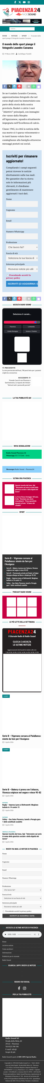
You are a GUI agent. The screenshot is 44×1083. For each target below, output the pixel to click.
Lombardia (31, 327)
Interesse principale (15, 264)
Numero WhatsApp (15, 231)
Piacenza (13, 327)
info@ (14, 1049)
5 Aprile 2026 (8, 742)
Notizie (14, 36)
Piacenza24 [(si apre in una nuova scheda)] (30, 469)
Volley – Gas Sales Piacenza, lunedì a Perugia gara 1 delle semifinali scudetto (21, 820)
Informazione (6, 953)
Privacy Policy (20, 1081)
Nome (9, 199)
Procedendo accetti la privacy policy (18, 276)
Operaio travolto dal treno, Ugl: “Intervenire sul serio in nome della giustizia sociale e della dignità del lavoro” (22, 836)
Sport (22, 512)
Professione (11, 242)
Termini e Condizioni (32, 1081)
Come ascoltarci (7, 949)
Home (4, 942)
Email (8, 220)
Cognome (10, 210)
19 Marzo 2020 (9, 54)
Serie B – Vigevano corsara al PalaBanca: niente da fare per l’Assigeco (18, 561)
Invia (28, 455)
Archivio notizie (7, 945)
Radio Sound (19, 469)
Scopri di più (10, 1052)
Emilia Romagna (13, 331)
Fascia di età (12, 253)
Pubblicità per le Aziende (10, 956)
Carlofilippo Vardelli (24, 54)
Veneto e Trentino (31, 331)
